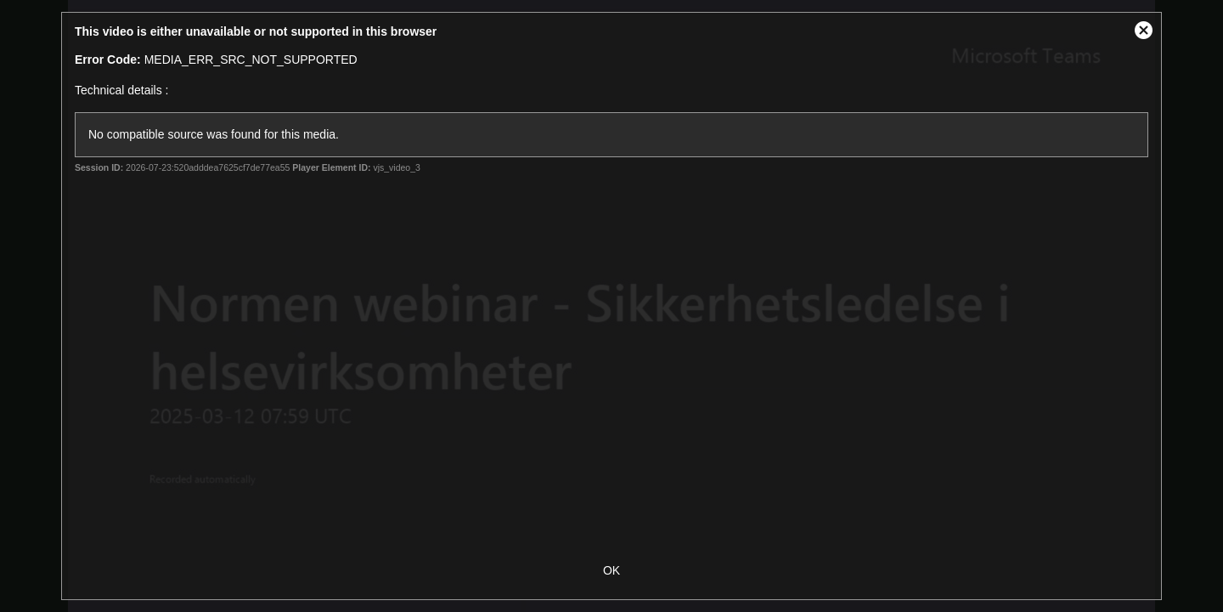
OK (611, 570)
